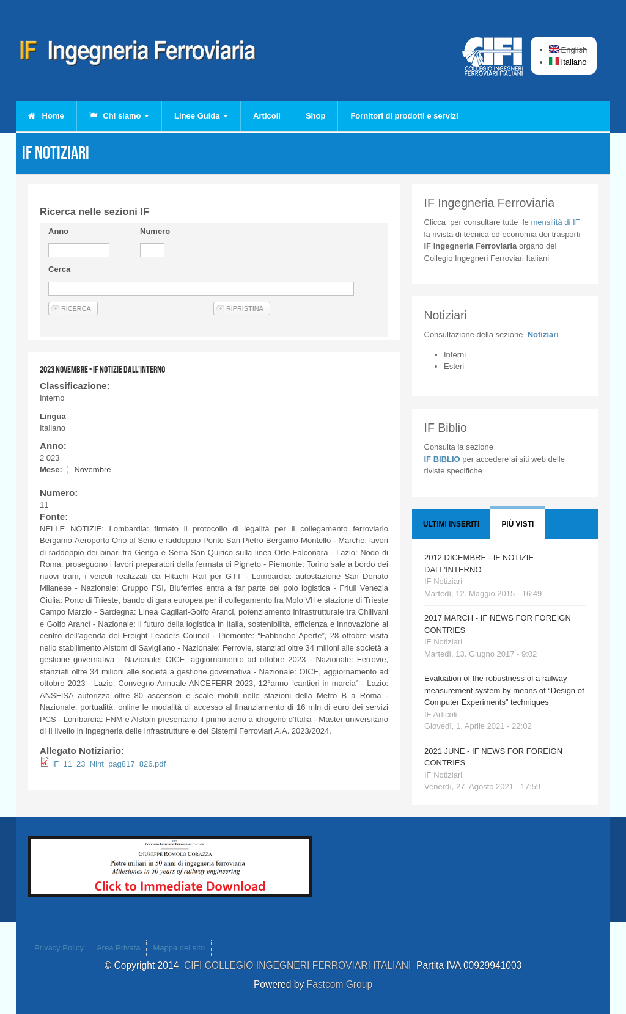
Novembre (92, 469)
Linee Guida (201, 115)
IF (555, 222)
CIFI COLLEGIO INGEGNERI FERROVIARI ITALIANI (300, 965)
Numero (155, 231)
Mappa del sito (179, 947)
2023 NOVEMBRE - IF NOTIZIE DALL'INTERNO (102, 369)
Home (46, 115)
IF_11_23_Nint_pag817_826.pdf (109, 763)
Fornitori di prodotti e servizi (404, 115)
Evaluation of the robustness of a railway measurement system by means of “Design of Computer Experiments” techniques (504, 690)
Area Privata (119, 947)
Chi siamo (119, 115)
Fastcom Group (339, 984)
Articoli (267, 115)
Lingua (53, 416)
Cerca (59, 269)
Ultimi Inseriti (451, 524)
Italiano (568, 62)
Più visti (517, 524)
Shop (316, 115)
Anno (58, 231)
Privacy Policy (59, 947)
